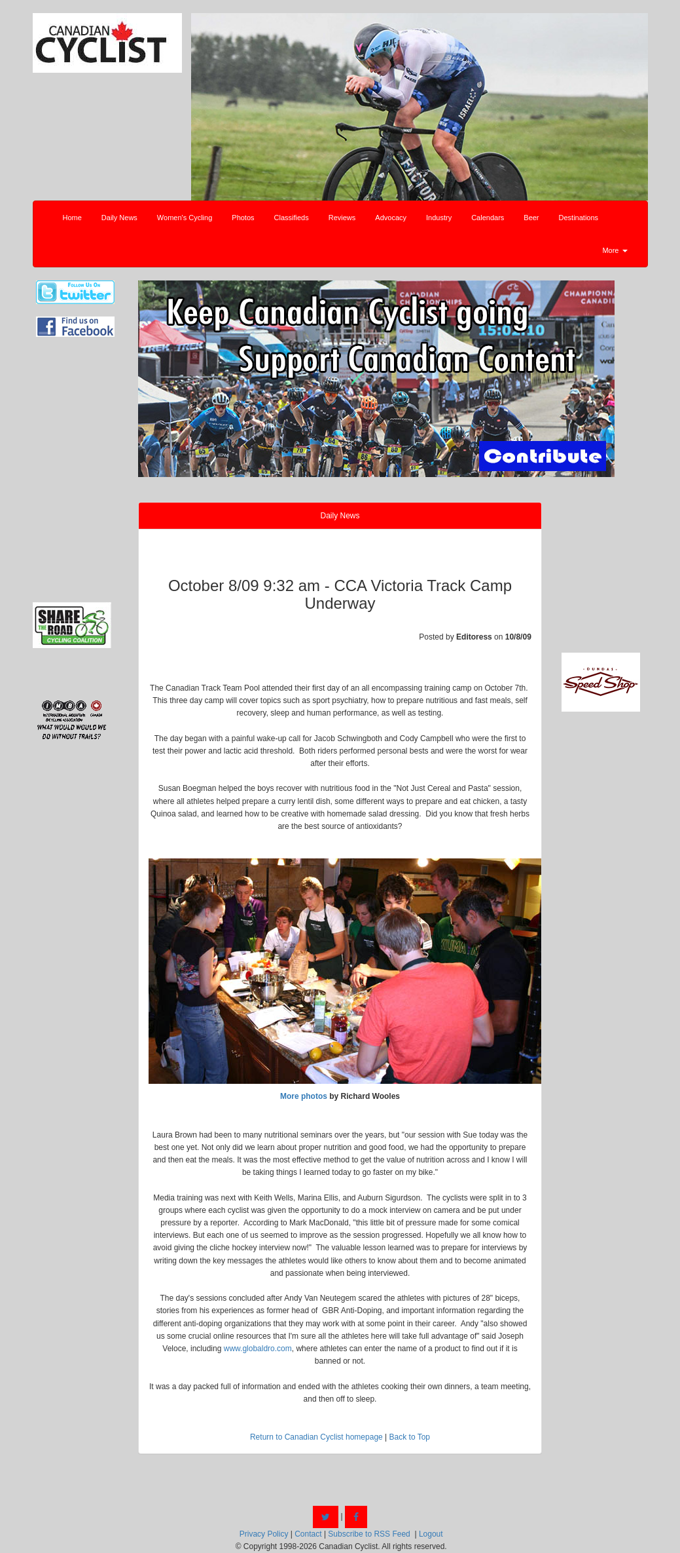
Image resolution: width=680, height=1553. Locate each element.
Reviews (342, 217)
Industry (439, 217)
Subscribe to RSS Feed (369, 1534)
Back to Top (409, 1437)
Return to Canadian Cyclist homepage (316, 1437)
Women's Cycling (184, 217)
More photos (303, 1096)
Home (72, 217)
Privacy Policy (264, 1534)
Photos (243, 217)
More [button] (614, 250)
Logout (431, 1534)
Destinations (579, 217)
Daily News (119, 217)
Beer (531, 217)
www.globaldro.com (258, 1348)
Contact (308, 1534)
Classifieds (291, 217)
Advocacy (390, 217)
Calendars (487, 217)
